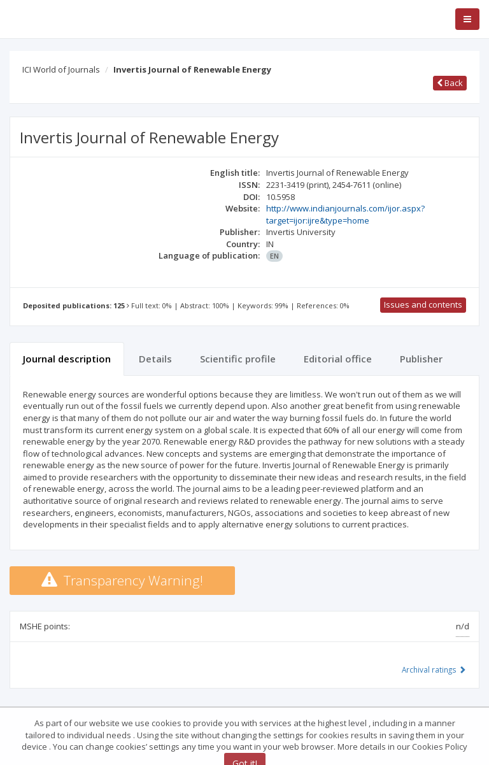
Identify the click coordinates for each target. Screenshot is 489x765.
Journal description (67, 358)
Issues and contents (423, 304)
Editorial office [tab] (338, 358)
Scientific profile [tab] (238, 358)
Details (155, 358)
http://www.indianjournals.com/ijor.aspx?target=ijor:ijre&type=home (345, 214)
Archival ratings (434, 669)
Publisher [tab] (421, 358)
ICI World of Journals (61, 69)
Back (450, 83)
